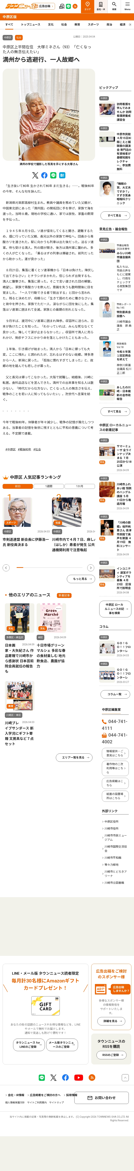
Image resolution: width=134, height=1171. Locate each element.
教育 (77, 24)
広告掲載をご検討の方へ (45, 1095)
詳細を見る (110, 1021)
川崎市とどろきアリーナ (116, 874)
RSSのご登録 (110, 1055)
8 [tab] (66, 567)
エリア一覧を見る (73, 757)
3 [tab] (33, 567)
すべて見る (114, 215)
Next (90, 567)
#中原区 (10, 449)
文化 (51, 24)
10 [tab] (79, 567)
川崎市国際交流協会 (116, 848)
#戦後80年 (24, 449)
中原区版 (10, 17)
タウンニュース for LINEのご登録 (28, 1044)
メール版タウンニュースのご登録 (61, 1044)
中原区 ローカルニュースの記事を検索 (114, 609)
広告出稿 (44, 6)
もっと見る (80, 579)
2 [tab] (26, 567)
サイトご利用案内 (37, 1102)
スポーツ (93, 24)
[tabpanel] (49, 117)
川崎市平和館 (113, 857)
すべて (9, 24)
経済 (122, 24)
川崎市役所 (111, 828)
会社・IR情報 (16, 1095)
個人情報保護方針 (15, 1102)
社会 (64, 24)
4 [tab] (39, 567)
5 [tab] (46, 567)
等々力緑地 (111, 864)
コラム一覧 (114, 694)
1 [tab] (20, 567)
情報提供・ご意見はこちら (114, 753)
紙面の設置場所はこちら (114, 796)
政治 (109, 24)
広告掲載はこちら (114, 783)
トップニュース (30, 24)
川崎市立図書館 (114, 882)
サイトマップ (56, 1102)
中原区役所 (111, 821)
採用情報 (71, 1095)
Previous (6, 567)
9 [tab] (72, 567)
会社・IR (101, 9)
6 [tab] (53, 567)
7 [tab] (59, 567)
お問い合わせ (105, 1098)
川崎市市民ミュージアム (116, 837)
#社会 (37, 449)
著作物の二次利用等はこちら (114, 768)
